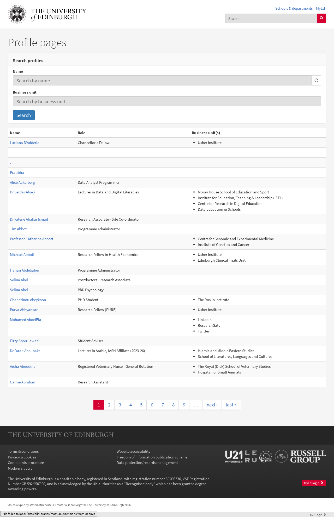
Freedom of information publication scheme (152, 457)
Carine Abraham (23, 382)
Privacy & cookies (22, 457)
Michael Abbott (22, 254)
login (318, 515)
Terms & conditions (23, 451)
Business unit (25, 92)
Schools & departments (294, 8)
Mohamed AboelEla (25, 319)
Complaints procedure (26, 462)
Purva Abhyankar (24, 309)
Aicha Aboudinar (23, 366)
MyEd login (314, 483)
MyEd (320, 8)
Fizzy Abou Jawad (24, 340)
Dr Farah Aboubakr (25, 350)
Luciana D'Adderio (24, 142)
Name (18, 71)
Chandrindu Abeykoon (28, 299)
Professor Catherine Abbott (31, 238)
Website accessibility (133, 451)
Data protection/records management (147, 462)
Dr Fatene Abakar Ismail (29, 219)
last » (231, 404)
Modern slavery (20, 468)
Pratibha (17, 172)
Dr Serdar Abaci (22, 191)
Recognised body (139, 483)
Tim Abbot (18, 228)
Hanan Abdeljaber (24, 270)
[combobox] (271, 18)
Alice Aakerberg (22, 182)
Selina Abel (19, 279)
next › (212, 404)
